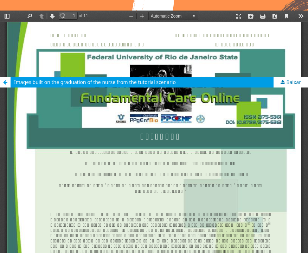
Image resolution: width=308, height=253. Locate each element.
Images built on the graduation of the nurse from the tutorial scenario (95, 82)
